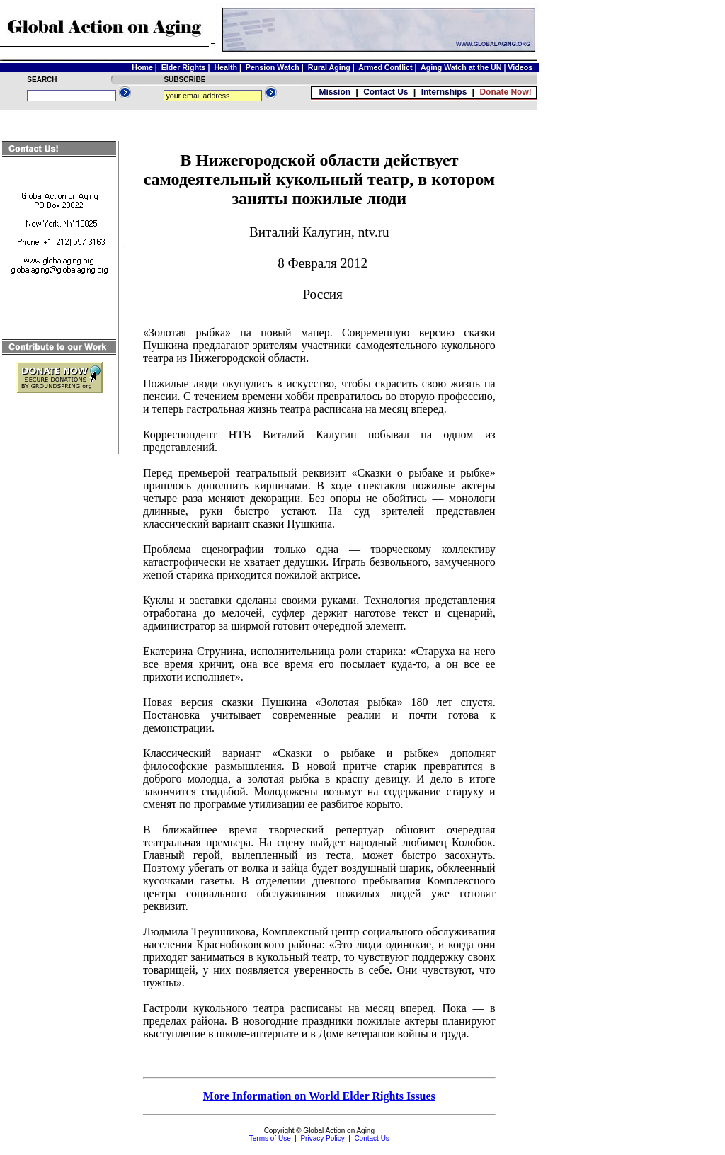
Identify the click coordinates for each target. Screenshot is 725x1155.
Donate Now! (505, 92)
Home (142, 67)
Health (225, 67)
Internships (444, 92)
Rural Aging (329, 67)
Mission (334, 92)
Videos (521, 67)
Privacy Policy (322, 1138)
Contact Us (385, 92)
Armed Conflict (385, 67)
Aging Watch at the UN (461, 67)
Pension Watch (272, 67)
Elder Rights (183, 67)
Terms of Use (270, 1138)
